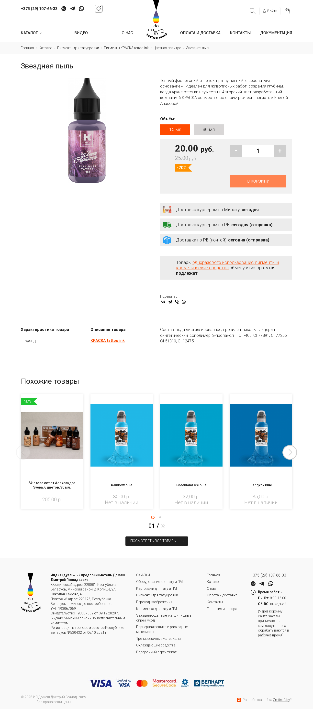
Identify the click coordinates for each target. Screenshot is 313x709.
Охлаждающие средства (156, 645)
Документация (276, 33)
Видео (81, 33)
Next (292, 453)
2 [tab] (160, 518)
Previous (20, 453)
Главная (213, 575)
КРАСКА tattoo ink (108, 340)
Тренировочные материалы (158, 638)
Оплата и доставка (200, 33)
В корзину (258, 181)
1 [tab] (152, 518)
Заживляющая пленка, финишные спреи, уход (163, 617)
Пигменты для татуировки (157, 595)
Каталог (213, 581)
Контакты (240, 33)
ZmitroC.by (281, 699)
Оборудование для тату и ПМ (159, 581)
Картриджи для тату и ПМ (156, 588)
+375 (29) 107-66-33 (39, 9)
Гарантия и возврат (223, 608)
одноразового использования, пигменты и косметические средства (227, 265)
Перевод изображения (154, 602)
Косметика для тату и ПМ (156, 608)
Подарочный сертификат (156, 652)
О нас (127, 33)
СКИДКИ (143, 575)
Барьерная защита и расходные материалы (162, 629)
